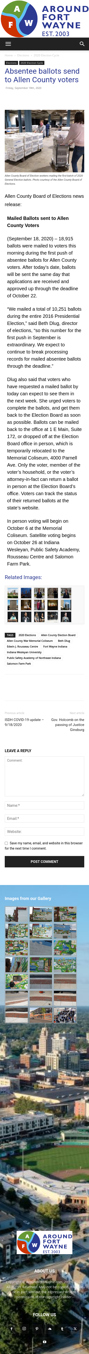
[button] (8, 44)
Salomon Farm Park (19, 663)
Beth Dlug (64, 641)
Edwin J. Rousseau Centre (22, 646)
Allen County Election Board (58, 635)
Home (9, 55)
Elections (23, 55)
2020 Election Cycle (46, 55)
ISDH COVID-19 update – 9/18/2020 (24, 722)
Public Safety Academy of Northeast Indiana (34, 658)
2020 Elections (27, 635)
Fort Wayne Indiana (55, 646)
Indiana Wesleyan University (24, 652)
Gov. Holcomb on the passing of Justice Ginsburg (67, 725)
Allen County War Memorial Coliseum (30, 641)
